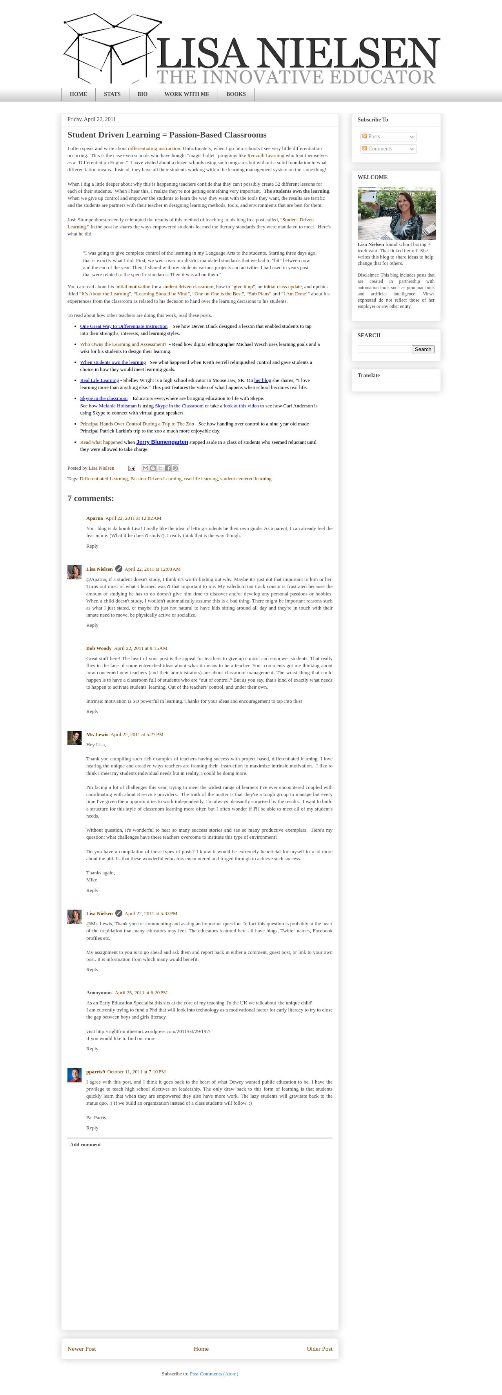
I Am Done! (296, 294)
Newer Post (81, 1348)
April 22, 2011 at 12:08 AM (153, 569)
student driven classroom (187, 286)
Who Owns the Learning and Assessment (122, 344)
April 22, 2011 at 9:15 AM (140, 648)
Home (201, 1348)
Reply (92, 546)
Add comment (85, 1144)
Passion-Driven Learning (156, 478)
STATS (112, 94)
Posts (371, 136)
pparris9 (95, 1072)
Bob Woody (98, 648)
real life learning (201, 478)
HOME (78, 94)
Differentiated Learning (104, 478)
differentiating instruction (154, 148)
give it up (243, 286)
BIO (143, 94)
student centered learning (246, 478)
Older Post (320, 1348)
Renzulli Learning (265, 155)
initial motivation (133, 286)
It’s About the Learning (105, 294)
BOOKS (236, 94)
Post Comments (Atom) (214, 1374)
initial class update (283, 286)
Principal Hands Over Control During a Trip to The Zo (136, 424)
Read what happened (101, 442)
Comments (377, 149)
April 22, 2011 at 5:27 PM (137, 734)
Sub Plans (259, 294)
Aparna (94, 518)
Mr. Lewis (97, 734)
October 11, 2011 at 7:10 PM (136, 1072)
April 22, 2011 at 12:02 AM (133, 518)
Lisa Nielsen (99, 569)
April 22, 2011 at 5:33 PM (151, 913)
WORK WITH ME (186, 94)
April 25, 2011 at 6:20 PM (141, 992)
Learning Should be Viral (161, 294)
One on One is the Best (218, 294)
